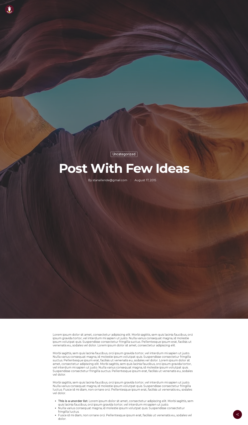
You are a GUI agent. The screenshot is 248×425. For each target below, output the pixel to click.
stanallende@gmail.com (110, 180)
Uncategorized (124, 154)
